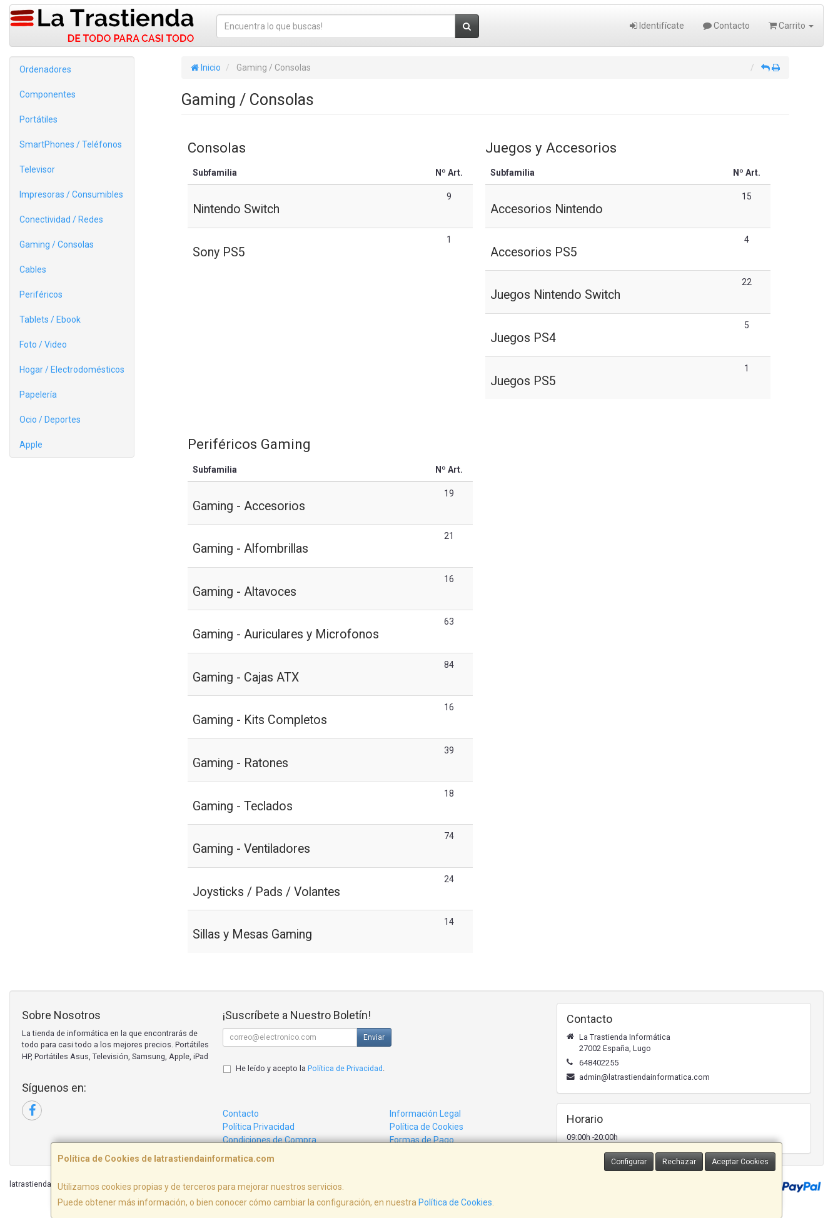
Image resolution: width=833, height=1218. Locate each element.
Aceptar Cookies (740, 1161)
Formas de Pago (422, 1140)
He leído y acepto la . (310, 1068)
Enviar (374, 1037)
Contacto (726, 26)
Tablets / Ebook (50, 320)
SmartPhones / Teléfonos (70, 144)
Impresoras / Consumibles (71, 194)
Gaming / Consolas (56, 244)
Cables (32, 269)
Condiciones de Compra (269, 1140)
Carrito (791, 26)
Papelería (38, 395)
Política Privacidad (259, 1127)
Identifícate (657, 26)
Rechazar (679, 1161)
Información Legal (425, 1114)
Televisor (37, 169)
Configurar (629, 1161)
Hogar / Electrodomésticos (71, 370)
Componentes (47, 94)
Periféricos (41, 294)
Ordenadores (45, 69)
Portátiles (38, 119)
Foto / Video (43, 345)
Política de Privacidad (345, 1068)
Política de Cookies (455, 1202)
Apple (31, 445)
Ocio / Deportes (50, 420)
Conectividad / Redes (61, 219)
